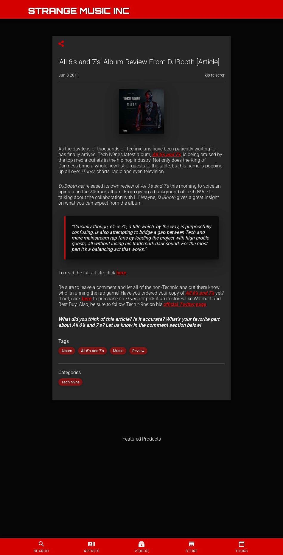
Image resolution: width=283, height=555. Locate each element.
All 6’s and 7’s (166, 154)
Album (66, 351)
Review (138, 351)
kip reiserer (215, 75)
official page (185, 304)
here (121, 273)
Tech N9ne (70, 382)
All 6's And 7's (92, 351)
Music (118, 351)
